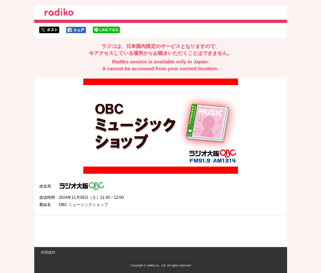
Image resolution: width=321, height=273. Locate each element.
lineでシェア (106, 30)
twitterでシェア (49, 30)
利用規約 (48, 252)
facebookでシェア (76, 30)
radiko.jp (59, 13)
